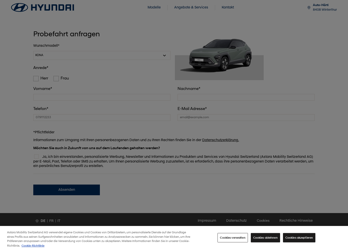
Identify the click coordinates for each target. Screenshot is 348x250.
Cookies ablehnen (265, 240)
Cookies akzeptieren (299, 240)
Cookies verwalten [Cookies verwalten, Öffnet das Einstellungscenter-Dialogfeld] (232, 240)
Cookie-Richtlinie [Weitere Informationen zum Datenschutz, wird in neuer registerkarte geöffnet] (33, 248)
